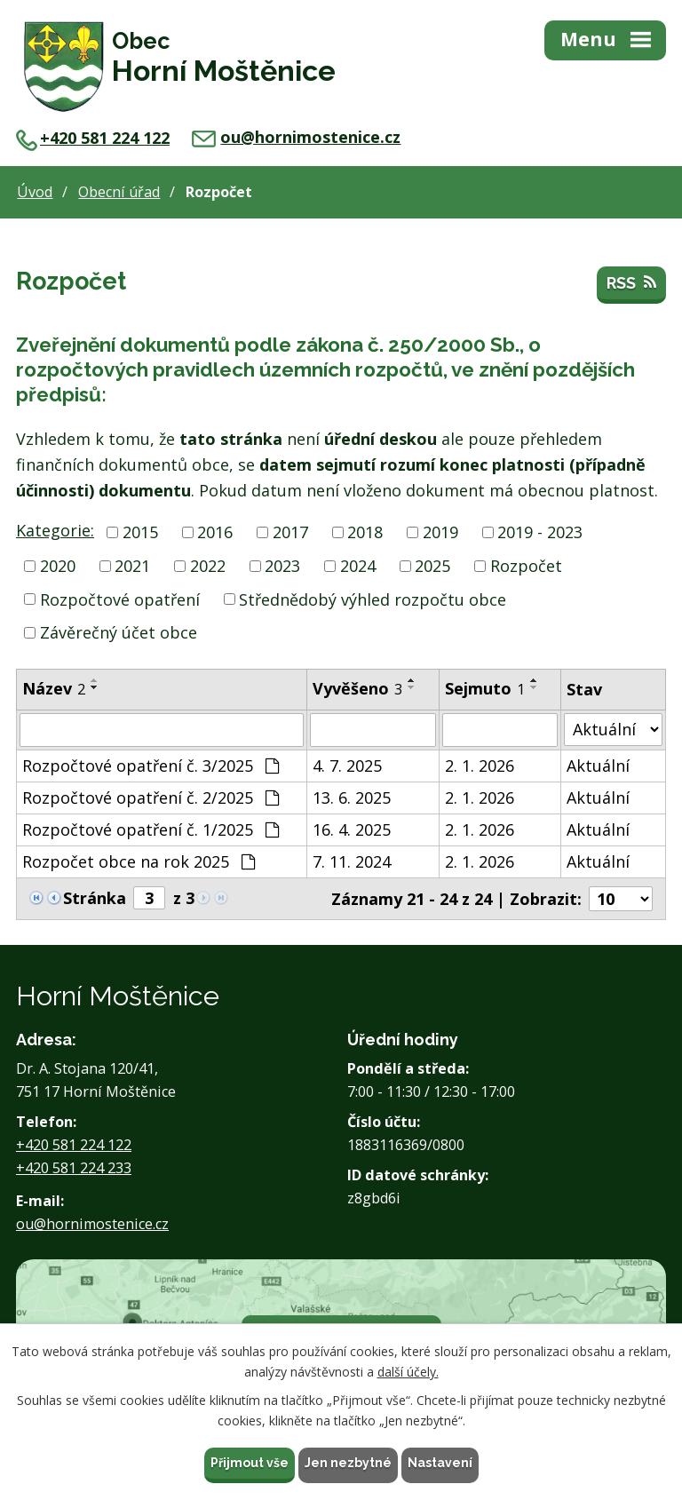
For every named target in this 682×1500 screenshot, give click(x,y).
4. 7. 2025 (347, 765)
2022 (208, 565)
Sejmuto (485, 688)
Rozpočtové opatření (120, 598)
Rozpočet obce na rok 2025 (138, 861)
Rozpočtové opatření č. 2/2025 (150, 797)
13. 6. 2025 (352, 797)
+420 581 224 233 (73, 1168)
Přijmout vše (249, 1463)
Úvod (34, 192)
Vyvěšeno (357, 688)
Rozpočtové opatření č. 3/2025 (150, 765)
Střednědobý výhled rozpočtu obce (372, 598)
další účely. (408, 1371)
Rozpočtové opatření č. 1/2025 (150, 829)
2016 (215, 532)
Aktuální (598, 765)
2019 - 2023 (540, 532)
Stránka (94, 898)
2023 (282, 565)
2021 (132, 565)
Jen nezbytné (348, 1463)
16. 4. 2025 (352, 829)
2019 (440, 532)
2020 (57, 565)
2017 (290, 532)
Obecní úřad (119, 192)
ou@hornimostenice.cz (296, 136)
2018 (365, 532)
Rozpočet (526, 565)
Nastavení (440, 1463)
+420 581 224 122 (93, 137)
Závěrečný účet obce (118, 632)
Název (53, 688)
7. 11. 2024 (352, 861)
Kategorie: (55, 530)
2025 (432, 565)
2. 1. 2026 (479, 765)
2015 (140, 532)
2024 (358, 565)
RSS (631, 283)
